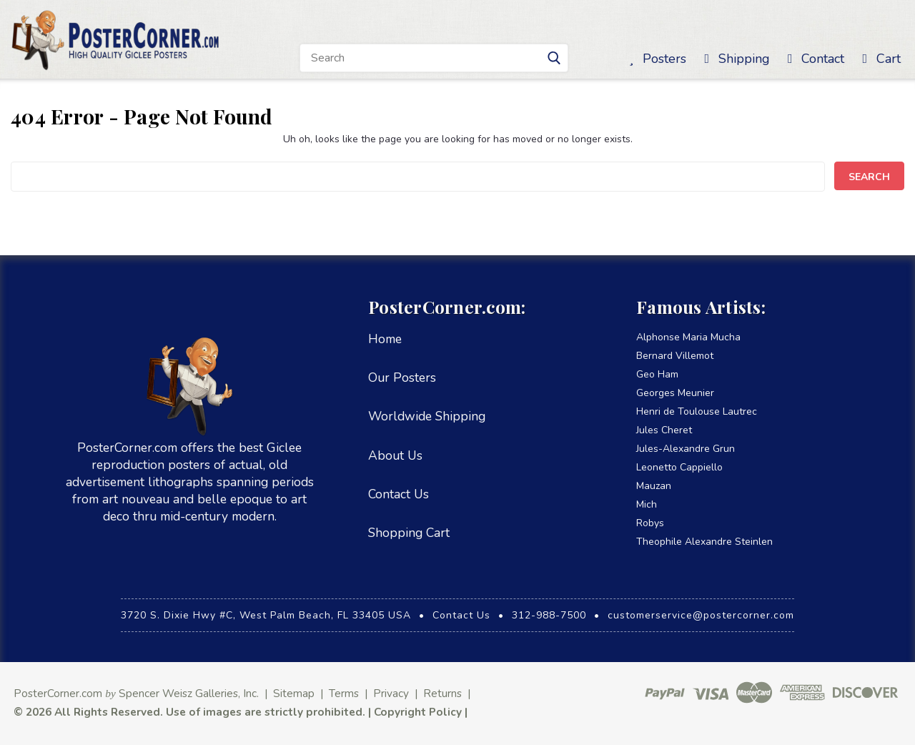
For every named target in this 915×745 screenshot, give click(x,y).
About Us (395, 455)
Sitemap (294, 693)
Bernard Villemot (674, 355)
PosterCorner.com (58, 693)
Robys (650, 523)
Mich (646, 504)
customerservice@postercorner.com (701, 615)
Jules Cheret (664, 430)
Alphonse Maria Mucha (688, 337)
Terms (344, 693)
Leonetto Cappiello (679, 467)
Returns (442, 693)
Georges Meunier (675, 393)
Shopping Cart (409, 532)
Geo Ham (657, 374)
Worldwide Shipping (426, 416)
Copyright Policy (418, 711)
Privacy (391, 693)
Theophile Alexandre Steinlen (704, 541)
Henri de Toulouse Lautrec (696, 411)
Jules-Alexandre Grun (685, 448)
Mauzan (653, 486)
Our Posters (402, 377)
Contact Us (398, 494)
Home (385, 338)
